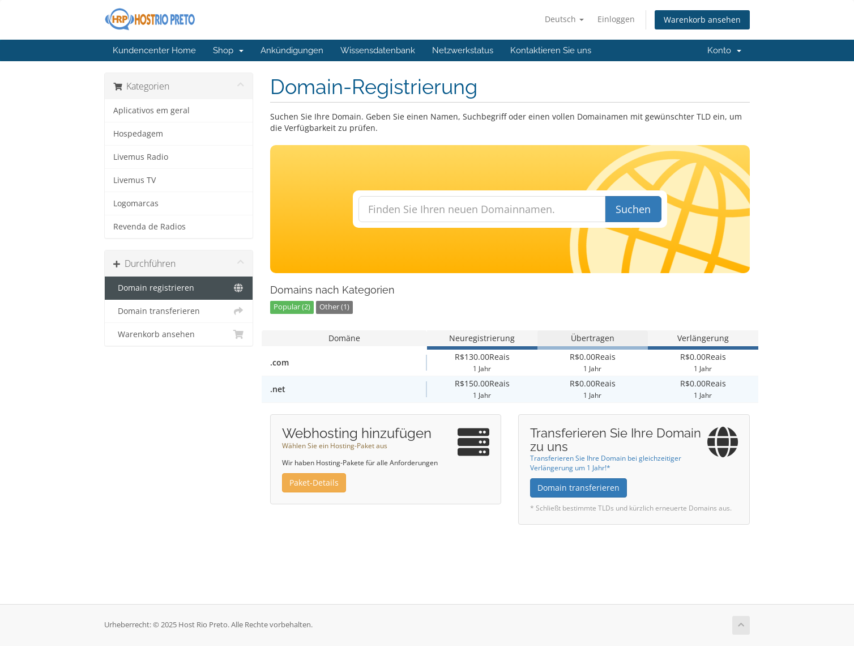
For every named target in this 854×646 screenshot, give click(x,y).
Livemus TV (134, 180)
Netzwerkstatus (462, 50)
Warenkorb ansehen (702, 19)
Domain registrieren (178, 288)
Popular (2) (292, 307)
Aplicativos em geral (151, 110)
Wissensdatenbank (377, 50)
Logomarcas (136, 203)
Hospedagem (138, 134)
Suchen (633, 209)
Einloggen (616, 19)
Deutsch (564, 19)
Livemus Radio (140, 157)
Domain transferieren (178, 311)
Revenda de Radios (149, 227)
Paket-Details (314, 482)
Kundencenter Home (154, 50)
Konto (724, 50)
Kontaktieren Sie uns (550, 50)
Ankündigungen (292, 50)
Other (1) (334, 307)
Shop (228, 50)
